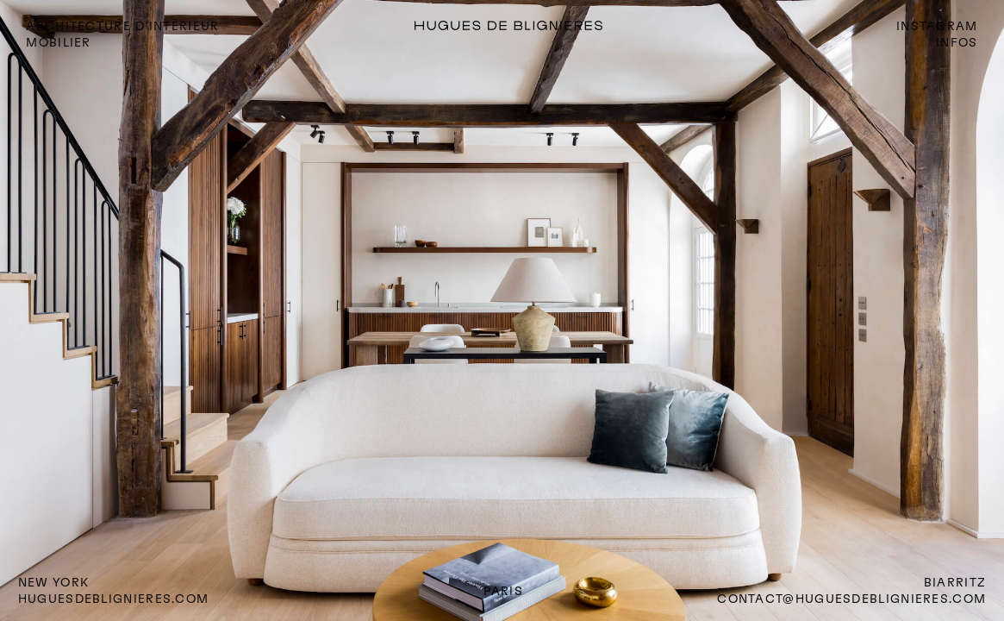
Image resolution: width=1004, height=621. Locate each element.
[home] (558, 26)
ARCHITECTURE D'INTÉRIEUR (122, 26)
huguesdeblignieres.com (113, 599)
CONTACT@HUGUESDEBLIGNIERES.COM (851, 599)
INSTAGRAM (937, 26)
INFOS (956, 42)
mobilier (58, 42)
